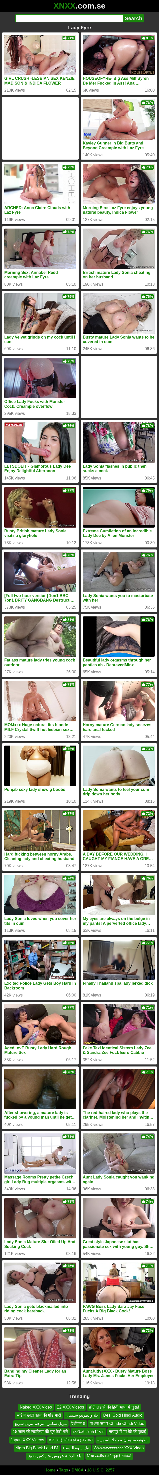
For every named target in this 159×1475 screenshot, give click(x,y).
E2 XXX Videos (70, 1407)
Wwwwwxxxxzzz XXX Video (119, 1448)
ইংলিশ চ (78, 1423)
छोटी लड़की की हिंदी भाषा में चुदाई (114, 1407)
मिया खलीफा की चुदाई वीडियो (109, 1456)
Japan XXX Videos (27, 1439)
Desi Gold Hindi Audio (122, 1415)
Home (49, 1470)
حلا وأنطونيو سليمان (82, 1415)
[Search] (69, 18)
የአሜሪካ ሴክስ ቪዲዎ (89, 1431)
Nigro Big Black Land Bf (36, 1448)
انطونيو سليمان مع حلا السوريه (122, 1439)
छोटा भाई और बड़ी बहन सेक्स (71, 1439)
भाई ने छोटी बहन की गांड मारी (39, 1415)
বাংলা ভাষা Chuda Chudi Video (117, 1423)
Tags (63, 1470)
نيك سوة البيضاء (75, 1448)
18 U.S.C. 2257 (101, 1470)
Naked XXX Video (36, 1407)
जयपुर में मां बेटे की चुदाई (127, 1431)
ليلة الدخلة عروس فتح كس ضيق (55, 1456)
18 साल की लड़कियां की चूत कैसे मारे (40, 1431)
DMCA (78, 1470)
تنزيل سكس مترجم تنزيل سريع (41, 1423)
